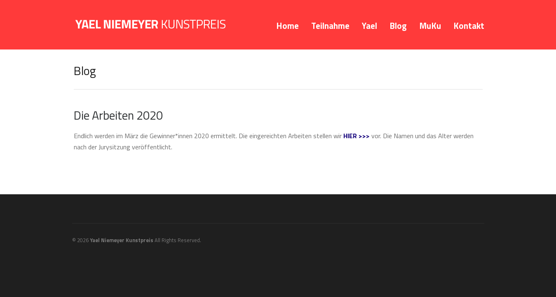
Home (287, 26)
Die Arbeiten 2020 (118, 115)
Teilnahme (330, 26)
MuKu (430, 26)
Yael (369, 26)
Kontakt (468, 26)
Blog (398, 26)
